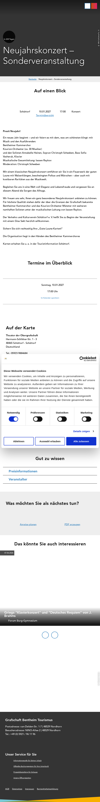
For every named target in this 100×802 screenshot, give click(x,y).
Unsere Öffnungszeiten (22, 778)
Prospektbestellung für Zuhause (25, 772)
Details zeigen (81, 431)
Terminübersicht (45, 115)
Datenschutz (17, 789)
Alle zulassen (81, 441)
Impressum (29, 789)
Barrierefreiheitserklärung (47, 789)
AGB (7, 789)
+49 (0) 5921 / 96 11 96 (22, 734)
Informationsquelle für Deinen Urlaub (27, 760)
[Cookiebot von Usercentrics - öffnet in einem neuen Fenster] (81, 358)
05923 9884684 (19, 353)
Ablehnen (18, 441)
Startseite (32, 79)
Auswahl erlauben (49, 441)
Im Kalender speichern (50, 298)
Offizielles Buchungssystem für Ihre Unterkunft (31, 766)
